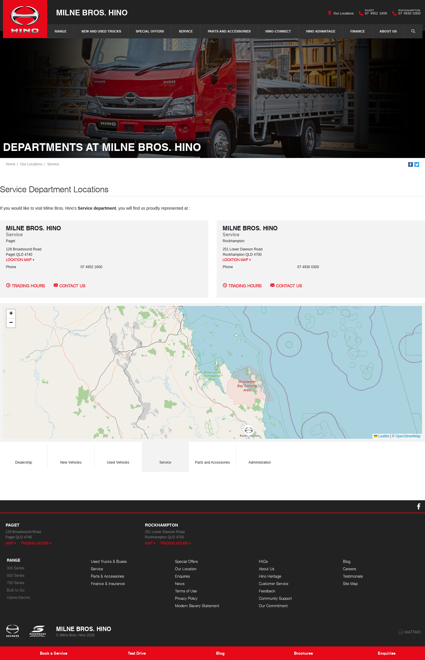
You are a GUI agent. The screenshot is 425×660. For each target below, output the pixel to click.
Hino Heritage (270, 576)
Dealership (23, 455)
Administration (260, 455)
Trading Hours (28, 285)
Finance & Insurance (108, 583)
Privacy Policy (186, 598)
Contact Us (72, 285)
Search (410, 31)
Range (60, 31)
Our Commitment (273, 606)
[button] (249, 430)
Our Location (186, 569)
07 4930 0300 (408, 13)
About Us (388, 31)
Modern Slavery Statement (197, 606)
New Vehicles (70, 455)
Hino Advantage (320, 31)
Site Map (350, 583)
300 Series (15, 568)
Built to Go (15, 590)
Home (10, 164)
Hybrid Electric (18, 597)
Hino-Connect (278, 31)
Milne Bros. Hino (92, 12)
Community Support (275, 598)
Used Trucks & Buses (109, 561)
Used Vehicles (118, 455)
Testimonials (353, 576)
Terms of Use (186, 591)
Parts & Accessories (107, 576)
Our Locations (344, 13)
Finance (357, 31)
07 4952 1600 (374, 13)
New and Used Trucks (101, 31)
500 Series (15, 575)
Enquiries (182, 576)
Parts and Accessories (229, 31)
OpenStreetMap (408, 436)
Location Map (19, 260)
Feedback (267, 591)
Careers (349, 569)
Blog (346, 561)
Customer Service (273, 583)
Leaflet (381, 436)
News (179, 583)
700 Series (15, 583)
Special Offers (150, 31)
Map (9, 543)
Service (186, 31)
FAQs (263, 561)
